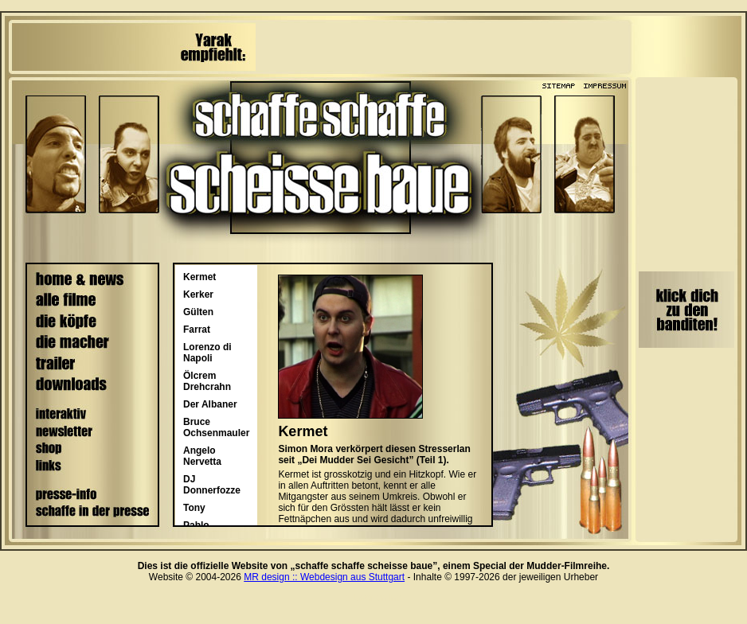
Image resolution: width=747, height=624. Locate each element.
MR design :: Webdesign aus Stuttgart (324, 577)
